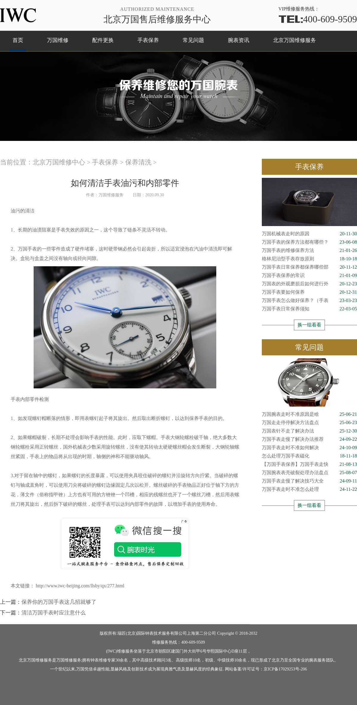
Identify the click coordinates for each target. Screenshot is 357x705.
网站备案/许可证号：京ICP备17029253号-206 (266, 669)
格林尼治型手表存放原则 (309, 259)
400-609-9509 (317, 18)
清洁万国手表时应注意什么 (53, 613)
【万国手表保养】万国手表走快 (309, 464)
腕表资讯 (238, 40)
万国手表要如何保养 (309, 292)
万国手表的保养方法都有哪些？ (309, 242)
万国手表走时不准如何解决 (309, 447)
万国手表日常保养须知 (309, 309)
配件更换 (103, 40)
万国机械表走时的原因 (309, 234)
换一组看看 (309, 324)
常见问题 (193, 40)
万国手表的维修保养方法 (309, 250)
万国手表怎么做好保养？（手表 (309, 300)
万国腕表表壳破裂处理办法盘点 (309, 473)
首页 (17, 40)
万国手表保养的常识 (309, 275)
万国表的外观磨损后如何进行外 (309, 284)
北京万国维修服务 (294, 40)
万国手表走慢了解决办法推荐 (309, 439)
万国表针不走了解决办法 (309, 431)
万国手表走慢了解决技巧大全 (309, 481)
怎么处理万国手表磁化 (309, 456)
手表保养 (148, 40)
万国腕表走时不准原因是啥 (309, 414)
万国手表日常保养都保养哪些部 (309, 267)
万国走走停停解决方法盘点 (309, 422)
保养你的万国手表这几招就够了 (58, 602)
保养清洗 (138, 162)
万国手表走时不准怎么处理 (309, 489)
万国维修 (57, 40)
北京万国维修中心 (59, 162)
